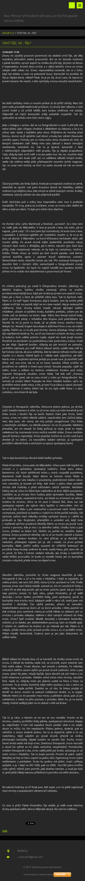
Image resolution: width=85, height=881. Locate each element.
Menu (80, 5)
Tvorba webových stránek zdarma (38, 874)
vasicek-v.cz (8, 32)
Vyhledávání (72, 5)
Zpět (4, 831)
